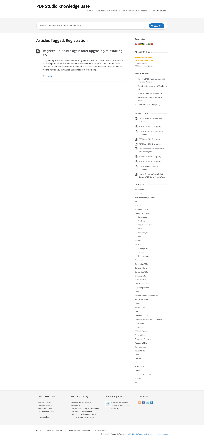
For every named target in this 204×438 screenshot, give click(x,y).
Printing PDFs (140, 335)
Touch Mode (140, 351)
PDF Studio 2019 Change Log (150, 161)
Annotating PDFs (141, 248)
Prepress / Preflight (142, 339)
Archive (138, 378)
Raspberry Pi (143, 232)
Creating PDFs (140, 276)
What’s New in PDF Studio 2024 (150, 93)
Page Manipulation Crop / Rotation (148, 319)
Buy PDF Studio (159, 10)
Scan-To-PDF (140, 355)
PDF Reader (139, 327)
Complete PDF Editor (46, 405)
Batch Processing (142, 256)
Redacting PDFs (141, 343)
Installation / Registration (145, 197)
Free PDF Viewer (44, 402)
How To (138, 205)
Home (90, 10)
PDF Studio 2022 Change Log (150, 139)
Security (138, 359)
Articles (138, 240)
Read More (49, 76)
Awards (138, 244)
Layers (137, 303)
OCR (136, 311)
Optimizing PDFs (141, 315)
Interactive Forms (142, 299)
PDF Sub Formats (141, 331)
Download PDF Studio (107, 10)
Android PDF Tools (45, 408)
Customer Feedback (143, 374)
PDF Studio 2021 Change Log (150, 144)
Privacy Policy (43, 417)
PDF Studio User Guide (144, 66)
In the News (139, 366)
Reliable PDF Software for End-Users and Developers (146, 434)
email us (115, 408)
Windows (141, 221)
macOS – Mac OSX (145, 225)
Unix (139, 236)
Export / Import (143, 252)
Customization (140, 280)
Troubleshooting (141, 209)
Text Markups (140, 347)
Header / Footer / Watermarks (147, 295)
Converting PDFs (141, 272)
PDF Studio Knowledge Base (63, 6)
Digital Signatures (142, 287)
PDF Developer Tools (46, 411)
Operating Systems (142, 213)
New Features (140, 189)
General (138, 370)
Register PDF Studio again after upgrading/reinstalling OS (82, 53)
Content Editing (141, 268)
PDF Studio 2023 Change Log (149, 104)
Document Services (142, 284)
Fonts (137, 291)
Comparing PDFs (141, 264)
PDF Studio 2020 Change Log (150, 156)
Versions (138, 193)
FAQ (136, 201)
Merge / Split (140, 307)
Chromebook (143, 217)
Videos (137, 362)
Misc (136, 382)
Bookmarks (139, 260)
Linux (140, 229)
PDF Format (139, 323)
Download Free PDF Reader (134, 10)
